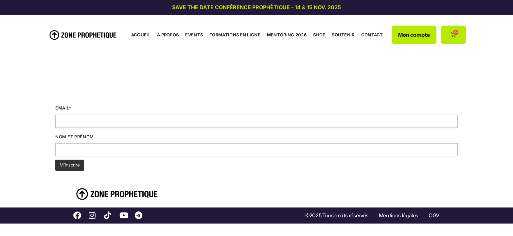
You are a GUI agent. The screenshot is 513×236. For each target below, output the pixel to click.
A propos (168, 34)
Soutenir (343, 34)
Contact (372, 34)
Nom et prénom (74, 136)
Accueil (140, 34)
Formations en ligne (234, 34)
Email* (63, 107)
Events (194, 34)
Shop (319, 34)
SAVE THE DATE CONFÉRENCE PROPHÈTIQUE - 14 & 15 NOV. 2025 (256, 7)
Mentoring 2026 (287, 34)
